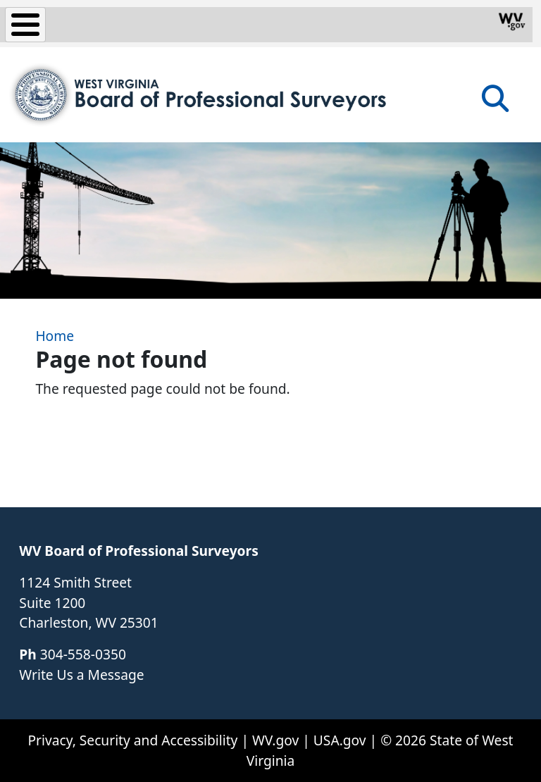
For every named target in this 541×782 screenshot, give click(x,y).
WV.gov (275, 740)
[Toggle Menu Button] (25, 24)
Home (54, 335)
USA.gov (339, 740)
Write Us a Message (81, 674)
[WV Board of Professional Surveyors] (199, 95)
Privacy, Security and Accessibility (132, 740)
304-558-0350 (83, 654)
